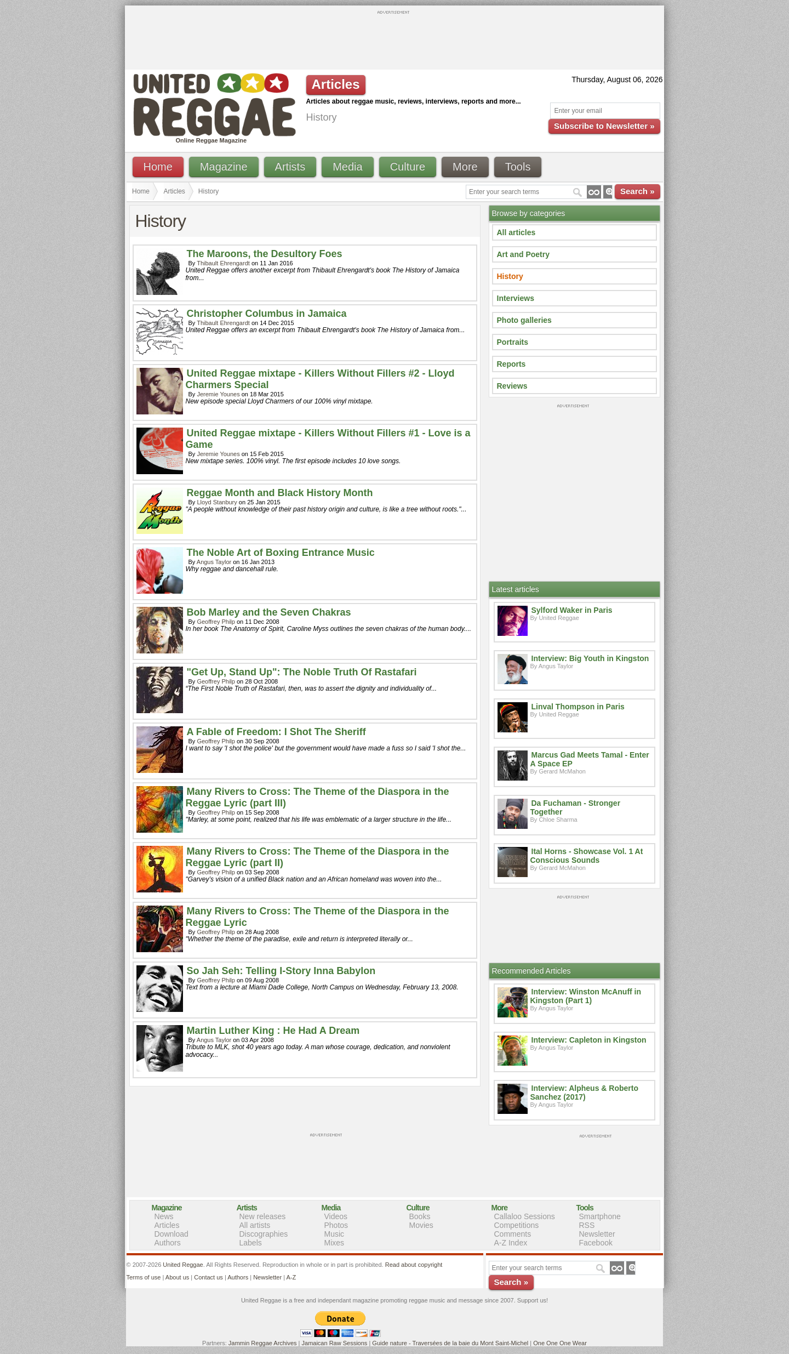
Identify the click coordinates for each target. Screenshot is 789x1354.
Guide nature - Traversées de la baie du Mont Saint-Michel (450, 1343)
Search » (637, 191)
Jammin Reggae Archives (262, 1343)
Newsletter (597, 1234)
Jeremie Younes (218, 394)
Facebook (596, 1242)
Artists (290, 167)
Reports (511, 364)
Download (171, 1234)
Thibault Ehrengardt (223, 263)
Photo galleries (524, 320)
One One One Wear (560, 1343)
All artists (255, 1225)
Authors (168, 1242)
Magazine (224, 167)
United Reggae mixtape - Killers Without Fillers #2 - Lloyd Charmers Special (320, 379)
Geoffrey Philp (216, 621)
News (164, 1216)
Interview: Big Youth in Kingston (590, 658)
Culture (407, 167)
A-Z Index (511, 1242)
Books (420, 1216)
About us (177, 1277)
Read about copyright (414, 1264)
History (510, 276)
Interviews (515, 298)
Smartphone (600, 1216)
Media (347, 167)
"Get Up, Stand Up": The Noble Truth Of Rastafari (302, 672)
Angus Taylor (214, 562)
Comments (512, 1234)
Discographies (263, 1234)
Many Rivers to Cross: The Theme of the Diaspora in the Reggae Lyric (317, 917)
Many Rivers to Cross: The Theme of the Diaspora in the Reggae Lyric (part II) (317, 857)
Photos (336, 1225)
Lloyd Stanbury (217, 502)
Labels (250, 1242)
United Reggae (183, 1264)
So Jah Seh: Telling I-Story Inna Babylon (281, 970)
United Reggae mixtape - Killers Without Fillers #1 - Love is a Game (328, 439)
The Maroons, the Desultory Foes (264, 253)
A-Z (291, 1277)
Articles (174, 191)
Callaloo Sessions (524, 1216)
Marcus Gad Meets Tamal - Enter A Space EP (589, 759)
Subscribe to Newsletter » (604, 125)
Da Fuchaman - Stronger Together (575, 807)
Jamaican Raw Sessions (335, 1343)
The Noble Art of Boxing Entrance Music (281, 552)
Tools (518, 167)
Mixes (334, 1242)
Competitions (516, 1225)
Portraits (513, 342)
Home (158, 167)
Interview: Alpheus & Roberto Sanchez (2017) (584, 1092)
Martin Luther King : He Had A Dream (273, 1030)
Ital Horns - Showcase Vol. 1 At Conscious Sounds (586, 855)
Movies (421, 1225)
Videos (336, 1216)
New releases (262, 1216)
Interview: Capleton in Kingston (589, 1040)
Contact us (208, 1277)
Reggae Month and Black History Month (280, 492)
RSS (587, 1225)
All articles (516, 232)
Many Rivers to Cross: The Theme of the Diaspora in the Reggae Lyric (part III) (317, 797)
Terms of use (144, 1277)
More (465, 167)
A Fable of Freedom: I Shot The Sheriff (276, 731)
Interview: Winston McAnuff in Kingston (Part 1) (586, 996)
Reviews (512, 386)
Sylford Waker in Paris (572, 610)
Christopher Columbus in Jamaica (267, 313)
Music (334, 1234)
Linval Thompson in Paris (578, 706)
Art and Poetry (523, 254)
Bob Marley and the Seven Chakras (269, 612)
